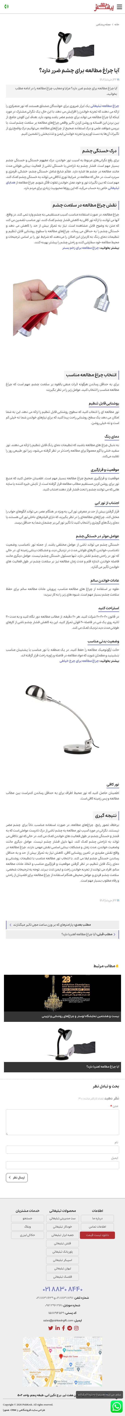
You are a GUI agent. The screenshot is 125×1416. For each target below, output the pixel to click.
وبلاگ (27, 1227)
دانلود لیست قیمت (97, 1235)
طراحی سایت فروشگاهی (32, 1410)
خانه (117, 24)
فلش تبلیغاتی (62, 1243)
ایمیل (114, 1158)
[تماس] (6, 6)
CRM (13, 1410)
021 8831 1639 (44, 1298)
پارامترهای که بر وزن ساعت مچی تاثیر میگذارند (50, 925)
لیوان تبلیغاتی (62, 1269)
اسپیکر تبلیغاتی (62, 1260)
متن (114, 1106)
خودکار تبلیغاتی (62, 1227)
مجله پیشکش (103, 24)
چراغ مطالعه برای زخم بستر (80, 248)
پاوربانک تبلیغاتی (62, 1252)
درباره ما (97, 1218)
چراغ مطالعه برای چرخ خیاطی (79, 661)
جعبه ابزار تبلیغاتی (62, 1235)
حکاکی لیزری (27, 1235)
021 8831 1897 (64, 1298)
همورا (6, 1410)
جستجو (27, 1218)
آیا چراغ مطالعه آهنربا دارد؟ (88, 934)
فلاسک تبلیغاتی (62, 1277)
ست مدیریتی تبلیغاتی (62, 1218)
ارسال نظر (17, 1178)
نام (116, 1142)
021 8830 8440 (63, 1289)
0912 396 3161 (53, 1305)
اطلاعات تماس (97, 1227)
